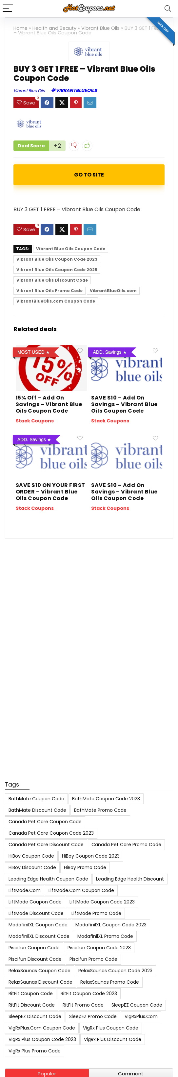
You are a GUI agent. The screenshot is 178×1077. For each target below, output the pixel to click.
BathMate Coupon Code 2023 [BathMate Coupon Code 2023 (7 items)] (106, 798)
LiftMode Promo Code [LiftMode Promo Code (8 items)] (96, 913)
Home (20, 28)
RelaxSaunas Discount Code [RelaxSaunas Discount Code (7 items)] (40, 982)
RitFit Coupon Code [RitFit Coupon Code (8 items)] (31, 993)
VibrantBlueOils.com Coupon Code (55, 301)
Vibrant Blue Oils (100, 28)
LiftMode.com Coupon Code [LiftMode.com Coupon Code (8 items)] (81, 890)
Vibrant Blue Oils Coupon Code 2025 (56, 269)
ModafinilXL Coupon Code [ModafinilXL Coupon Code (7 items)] (38, 924)
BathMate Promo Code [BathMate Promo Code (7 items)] (100, 810)
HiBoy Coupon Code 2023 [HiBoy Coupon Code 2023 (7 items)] (91, 856)
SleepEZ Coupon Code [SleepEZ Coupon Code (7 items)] (136, 1005)
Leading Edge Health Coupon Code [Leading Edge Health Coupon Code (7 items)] (48, 879)
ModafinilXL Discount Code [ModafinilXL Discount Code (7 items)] (39, 936)
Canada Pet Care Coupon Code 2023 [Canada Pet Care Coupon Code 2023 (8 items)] (51, 833)
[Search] (168, 8)
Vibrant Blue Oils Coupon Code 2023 (56, 259)
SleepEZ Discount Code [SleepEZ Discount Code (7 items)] (35, 1016)
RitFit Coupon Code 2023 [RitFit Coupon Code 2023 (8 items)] (89, 993)
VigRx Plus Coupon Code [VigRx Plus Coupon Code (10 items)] (110, 1028)
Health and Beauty (54, 28)
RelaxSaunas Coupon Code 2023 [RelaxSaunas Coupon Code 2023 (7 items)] (115, 970)
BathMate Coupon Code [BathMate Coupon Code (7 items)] (36, 798)
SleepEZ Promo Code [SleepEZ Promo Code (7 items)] (93, 1016)
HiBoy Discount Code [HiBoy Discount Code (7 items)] (32, 867)
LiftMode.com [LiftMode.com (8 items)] (25, 890)
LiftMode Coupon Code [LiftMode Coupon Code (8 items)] (35, 902)
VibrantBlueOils (76, 90)
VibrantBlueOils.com (113, 290)
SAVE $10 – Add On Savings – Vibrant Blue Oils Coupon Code (124, 404)
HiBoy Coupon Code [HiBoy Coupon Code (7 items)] (31, 856)
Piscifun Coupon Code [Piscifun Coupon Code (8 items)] (34, 947)
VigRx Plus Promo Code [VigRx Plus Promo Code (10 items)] (35, 1051)
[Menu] (8, 8)
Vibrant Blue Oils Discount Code (52, 280)
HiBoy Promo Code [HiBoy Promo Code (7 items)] (85, 867)
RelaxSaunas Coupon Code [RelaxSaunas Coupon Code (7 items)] (39, 970)
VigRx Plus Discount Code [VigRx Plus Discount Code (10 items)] (112, 1039)
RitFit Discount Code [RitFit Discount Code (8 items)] (32, 1005)
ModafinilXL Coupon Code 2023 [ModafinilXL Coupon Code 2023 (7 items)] (111, 924)
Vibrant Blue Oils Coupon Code (70, 248)
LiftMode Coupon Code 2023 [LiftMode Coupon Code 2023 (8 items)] (102, 902)
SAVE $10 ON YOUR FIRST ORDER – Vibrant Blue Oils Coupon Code (50, 491)
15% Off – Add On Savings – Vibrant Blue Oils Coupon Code (49, 404)
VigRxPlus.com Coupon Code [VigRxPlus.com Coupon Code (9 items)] (42, 1028)
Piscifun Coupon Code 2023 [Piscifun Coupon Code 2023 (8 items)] (99, 947)
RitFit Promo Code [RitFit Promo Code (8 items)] (83, 1005)
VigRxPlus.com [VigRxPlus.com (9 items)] (141, 1016)
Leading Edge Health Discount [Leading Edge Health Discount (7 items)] (130, 879)
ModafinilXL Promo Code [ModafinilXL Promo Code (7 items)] (105, 936)
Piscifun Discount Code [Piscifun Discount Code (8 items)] (35, 959)
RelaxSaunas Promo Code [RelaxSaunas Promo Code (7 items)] (109, 982)
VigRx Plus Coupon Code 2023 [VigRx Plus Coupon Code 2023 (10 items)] (42, 1039)
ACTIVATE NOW (89, 174)
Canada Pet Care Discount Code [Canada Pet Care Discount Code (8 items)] (46, 844)
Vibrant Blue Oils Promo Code (49, 290)
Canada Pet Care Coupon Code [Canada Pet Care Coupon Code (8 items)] (45, 821)
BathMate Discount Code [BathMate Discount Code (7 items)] (37, 810)
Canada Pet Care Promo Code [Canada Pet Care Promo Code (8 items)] (126, 844)
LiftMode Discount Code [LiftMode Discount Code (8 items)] (36, 913)
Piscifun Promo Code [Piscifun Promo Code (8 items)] (93, 959)
